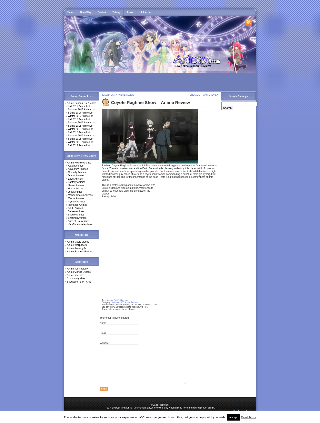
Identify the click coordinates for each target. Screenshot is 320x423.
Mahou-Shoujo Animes (80, 195)
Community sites (76, 278)
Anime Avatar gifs (76, 248)
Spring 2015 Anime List (80, 138)
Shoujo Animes (76, 214)
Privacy (116, 12)
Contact (102, 12)
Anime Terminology (77, 268)
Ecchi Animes (75, 178)
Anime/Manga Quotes (79, 272)
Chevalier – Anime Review (204, 95)
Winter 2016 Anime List (80, 129)
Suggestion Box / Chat (79, 281)
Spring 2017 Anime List (80, 112)
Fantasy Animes (76, 182)
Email (103, 333)
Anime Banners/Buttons (80, 251)
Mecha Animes (76, 198)
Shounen (124, 300)
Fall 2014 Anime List (79, 145)
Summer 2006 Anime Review (124, 302)
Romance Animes (77, 204)
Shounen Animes (77, 217)
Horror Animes (76, 188)
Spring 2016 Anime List (80, 125)
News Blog (85, 12)
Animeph (198, 59)
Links (130, 12)
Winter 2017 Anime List (80, 116)
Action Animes (75, 165)
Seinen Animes (76, 211)
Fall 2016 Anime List (79, 119)
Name (103, 323)
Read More (248, 417)
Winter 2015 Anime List (80, 142)
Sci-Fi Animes (75, 208)
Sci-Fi (116, 300)
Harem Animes (76, 185)
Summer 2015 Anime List (81, 135)
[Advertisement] (140, 82)
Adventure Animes (78, 169)
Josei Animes (75, 191)
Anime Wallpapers (77, 245)
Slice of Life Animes (78, 221)
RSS (146, 307)
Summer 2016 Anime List (81, 122)
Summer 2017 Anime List (81, 109)
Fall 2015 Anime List (79, 132)
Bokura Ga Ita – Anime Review (117, 95)
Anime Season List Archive (81, 103)
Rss (249, 22)
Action (110, 300)
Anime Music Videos (78, 241)
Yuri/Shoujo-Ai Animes (80, 224)
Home (70, 12)
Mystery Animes (76, 201)
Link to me (145, 12)
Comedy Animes (77, 172)
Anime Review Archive (79, 162)
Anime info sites (75, 275)
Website (104, 343)
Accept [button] (233, 417)
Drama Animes (76, 175)
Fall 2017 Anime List (79, 106)
